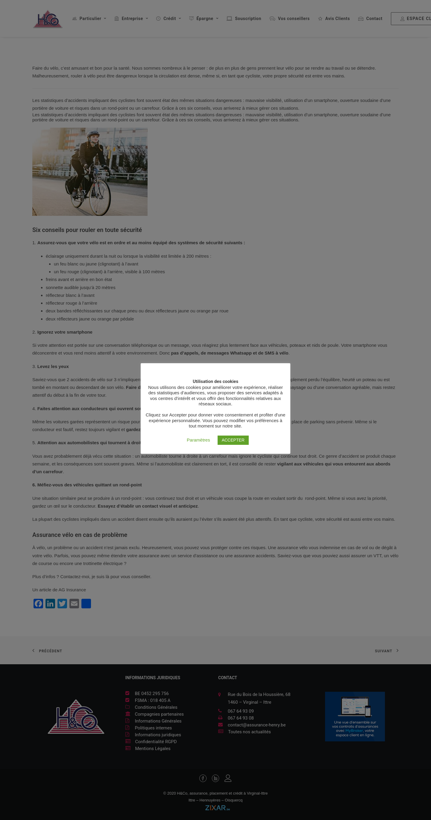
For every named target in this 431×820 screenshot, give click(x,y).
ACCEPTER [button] (233, 440)
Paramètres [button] (198, 439)
